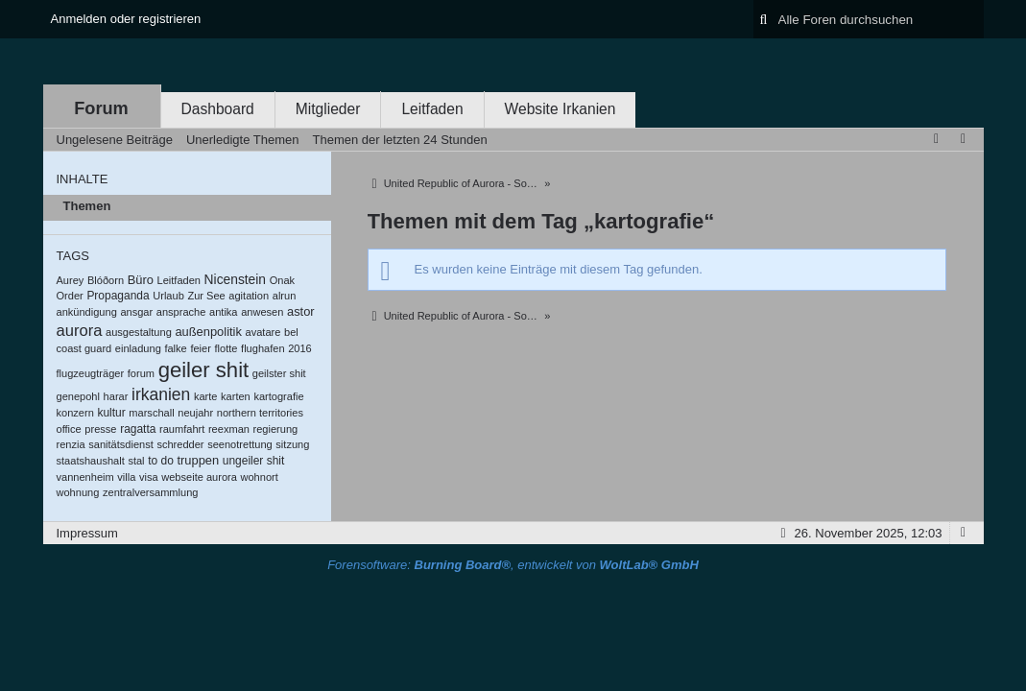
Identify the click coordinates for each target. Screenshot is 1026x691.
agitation (248, 295)
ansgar (136, 312)
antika (223, 312)
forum (141, 373)
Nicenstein (235, 279)
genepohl (78, 396)
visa (148, 477)
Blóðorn (105, 280)
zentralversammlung (150, 492)
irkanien (160, 394)
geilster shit (279, 373)
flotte (226, 348)
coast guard (84, 348)
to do (161, 460)
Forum (101, 108)
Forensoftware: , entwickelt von (513, 565)
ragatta (137, 429)
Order (70, 295)
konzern (75, 412)
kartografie (278, 396)
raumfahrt (181, 429)
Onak (282, 280)
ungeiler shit (254, 460)
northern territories (260, 412)
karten (236, 396)
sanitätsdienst (121, 444)
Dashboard (217, 109)
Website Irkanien (560, 109)
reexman (229, 429)
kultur (111, 412)
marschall (151, 412)
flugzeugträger (91, 373)
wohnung (78, 492)
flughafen (262, 348)
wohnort (258, 477)
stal (136, 460)
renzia (71, 444)
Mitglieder (328, 109)
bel (291, 332)
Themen (87, 206)
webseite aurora (199, 477)
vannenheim (85, 477)
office (69, 429)
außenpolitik (208, 331)
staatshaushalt (91, 460)
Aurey (70, 280)
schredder (179, 444)
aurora (80, 331)
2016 (300, 348)
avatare (263, 332)
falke (175, 348)
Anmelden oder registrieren (126, 19)
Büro (141, 280)
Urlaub (168, 295)
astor (301, 311)
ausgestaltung (139, 332)
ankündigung (87, 312)
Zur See (206, 295)
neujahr (195, 412)
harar (116, 396)
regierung (275, 429)
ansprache (181, 312)
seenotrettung (240, 444)
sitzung (292, 444)
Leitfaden (432, 109)
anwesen (262, 312)
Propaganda (117, 295)
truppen (198, 460)
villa (126, 477)
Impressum (87, 533)
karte (206, 396)
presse (100, 429)
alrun (285, 295)
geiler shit (204, 370)
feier (200, 348)
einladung (138, 348)
